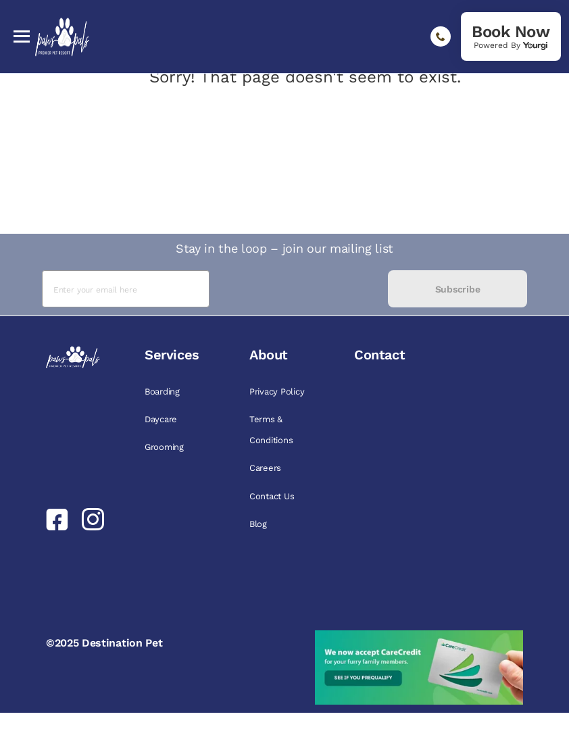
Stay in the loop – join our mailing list (284, 248)
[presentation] (298, 288)
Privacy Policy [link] (276, 391)
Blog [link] (258, 524)
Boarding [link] (162, 391)
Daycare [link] (161, 419)
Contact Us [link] (271, 496)
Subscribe (457, 289)
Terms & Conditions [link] (271, 429)
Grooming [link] (164, 447)
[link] (511, 36)
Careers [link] (265, 468)
